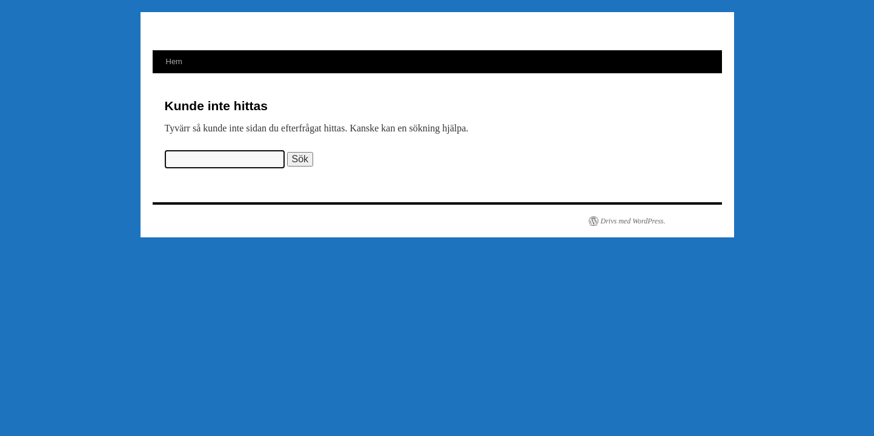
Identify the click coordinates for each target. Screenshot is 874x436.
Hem (174, 61)
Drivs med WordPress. (633, 221)
